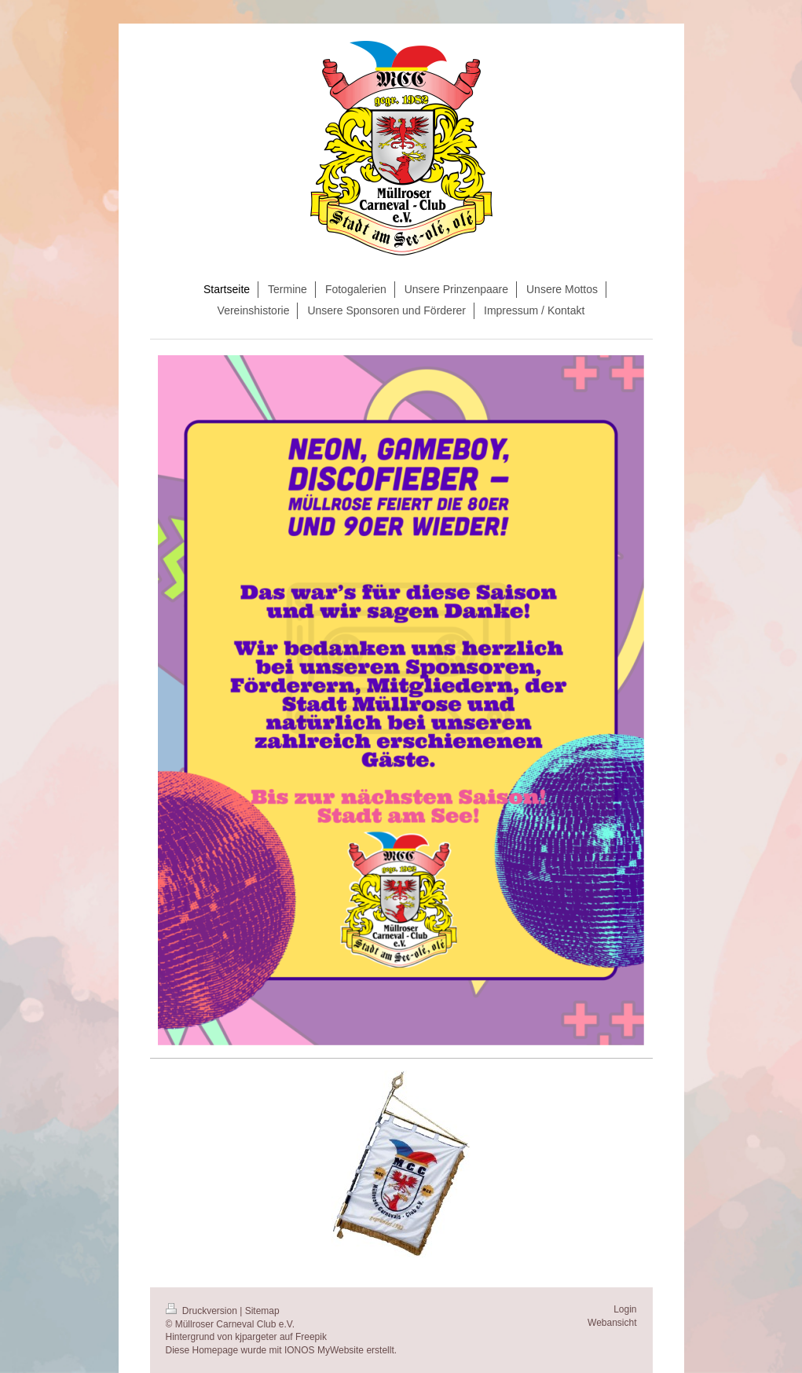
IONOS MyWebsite (324, 1350)
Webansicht (612, 1322)
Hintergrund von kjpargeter (221, 1336)
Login (624, 1309)
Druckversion (203, 1310)
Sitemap (262, 1310)
